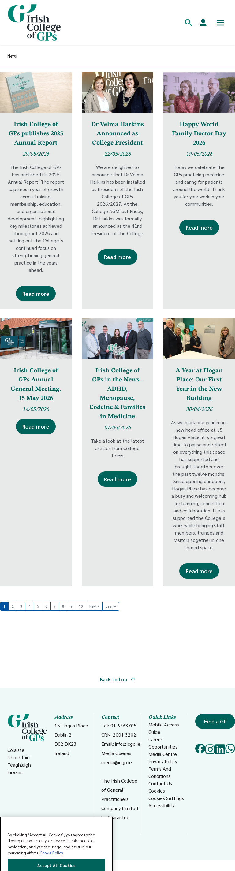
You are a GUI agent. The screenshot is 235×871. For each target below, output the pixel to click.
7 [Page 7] (55, 606)
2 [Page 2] (12, 606)
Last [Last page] (109, 606)
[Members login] (203, 23)
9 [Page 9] (71, 606)
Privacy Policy (162, 761)
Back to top (117, 679)
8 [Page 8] (63, 606)
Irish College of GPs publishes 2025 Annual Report (36, 134)
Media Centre (162, 754)
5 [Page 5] (38, 606)
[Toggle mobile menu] (220, 22)
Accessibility (161, 805)
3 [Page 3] (21, 606)
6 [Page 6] (46, 606)
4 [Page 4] (29, 606)
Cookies (156, 790)
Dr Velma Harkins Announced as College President (117, 134)
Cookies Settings (166, 798)
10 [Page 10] (81, 606)
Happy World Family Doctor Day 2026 (199, 134)
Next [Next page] (93, 606)
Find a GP (215, 721)
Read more (35, 293)
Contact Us (160, 783)
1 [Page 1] (4, 606)
